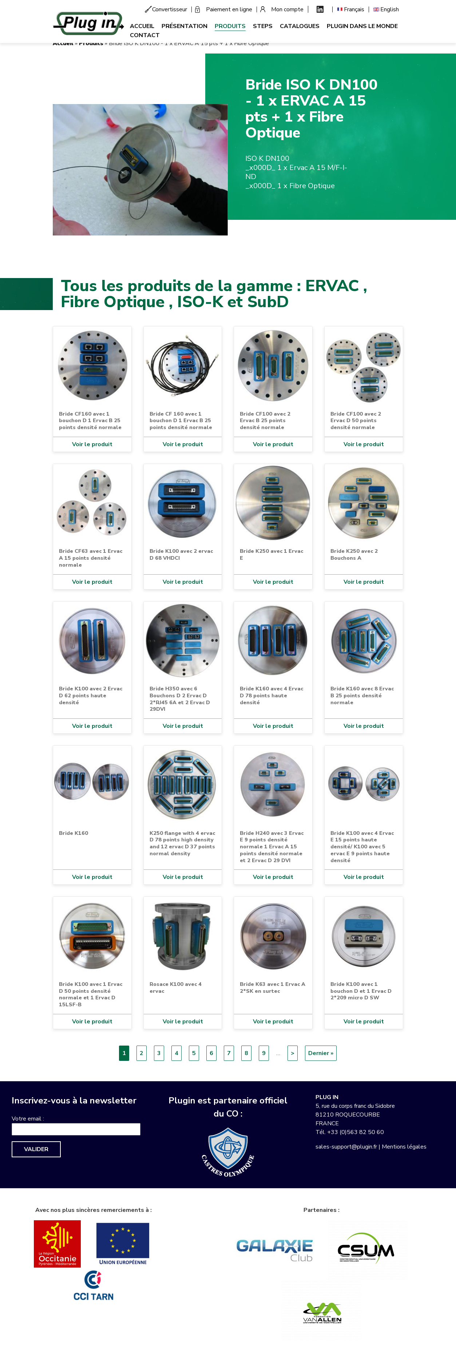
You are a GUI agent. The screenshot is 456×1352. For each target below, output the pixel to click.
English (389, 9)
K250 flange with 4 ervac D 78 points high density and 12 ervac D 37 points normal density (182, 843)
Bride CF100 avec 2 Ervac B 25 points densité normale (265, 420)
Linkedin (320, 9)
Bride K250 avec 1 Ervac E (271, 554)
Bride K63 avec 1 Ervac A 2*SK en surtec (272, 987)
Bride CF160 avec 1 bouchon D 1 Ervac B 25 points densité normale (90, 420)
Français (354, 9)
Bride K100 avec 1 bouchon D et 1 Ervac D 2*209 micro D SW (361, 990)
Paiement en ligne (229, 9)
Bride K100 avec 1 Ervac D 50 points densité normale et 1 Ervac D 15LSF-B (90, 994)
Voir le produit (92, 444)
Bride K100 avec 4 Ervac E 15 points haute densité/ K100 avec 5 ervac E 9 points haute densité (362, 846)
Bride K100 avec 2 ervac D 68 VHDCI (181, 554)
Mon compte (287, 9)
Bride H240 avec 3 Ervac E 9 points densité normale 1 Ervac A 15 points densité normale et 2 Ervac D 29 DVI (272, 846)
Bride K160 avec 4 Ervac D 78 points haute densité (271, 695)
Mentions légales (404, 1147)
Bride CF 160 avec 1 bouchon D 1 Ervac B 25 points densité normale (181, 420)
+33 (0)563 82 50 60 (355, 1132)
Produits (230, 26)
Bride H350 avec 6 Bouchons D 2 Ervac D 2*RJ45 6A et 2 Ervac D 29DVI (180, 699)
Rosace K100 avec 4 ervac (176, 987)
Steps (263, 26)
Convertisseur (169, 9)
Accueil (142, 26)
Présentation (184, 26)
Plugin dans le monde (362, 26)
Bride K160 (73, 833)
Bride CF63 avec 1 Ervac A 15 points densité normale (90, 557)
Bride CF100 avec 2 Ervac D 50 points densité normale (355, 420)
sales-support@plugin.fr (346, 1147)
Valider (36, 1149)
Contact (145, 35)
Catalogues (300, 26)
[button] (140, 170)
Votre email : (28, 1119)
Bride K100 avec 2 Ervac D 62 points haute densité (90, 695)
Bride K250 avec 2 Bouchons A (354, 554)
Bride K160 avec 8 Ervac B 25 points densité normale (362, 695)
